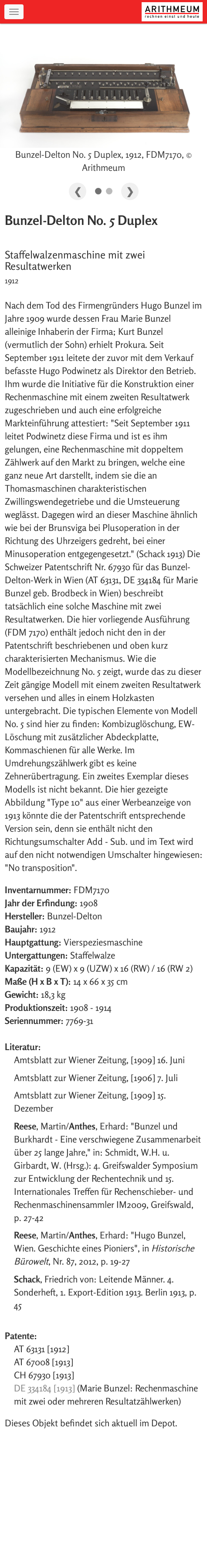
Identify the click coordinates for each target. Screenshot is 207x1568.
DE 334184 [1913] (44, 1388)
